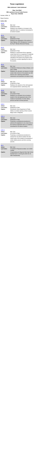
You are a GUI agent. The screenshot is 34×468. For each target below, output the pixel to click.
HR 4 (2, 145)
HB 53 (2, 47)
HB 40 (2, 23)
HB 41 (2, 35)
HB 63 (2, 80)
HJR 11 (3, 116)
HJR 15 (3, 130)
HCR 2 (2, 104)
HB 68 (2, 90)
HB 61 (2, 64)
